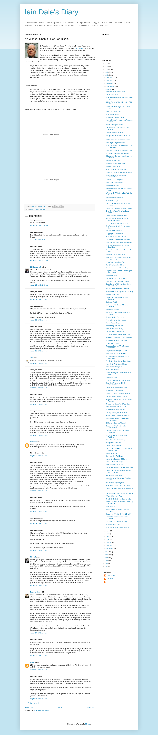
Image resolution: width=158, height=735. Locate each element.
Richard (33, 557)
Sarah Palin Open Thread (114, 125)
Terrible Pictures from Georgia (116, 353)
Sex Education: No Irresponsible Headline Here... (116, 176)
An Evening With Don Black (115, 326)
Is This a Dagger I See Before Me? (117, 153)
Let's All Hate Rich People (114, 462)
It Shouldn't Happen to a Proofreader (118, 140)
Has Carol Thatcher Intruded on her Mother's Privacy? (117, 219)
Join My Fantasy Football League (117, 413)
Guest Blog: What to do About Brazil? (118, 514)
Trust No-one (110, 506)
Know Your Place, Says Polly (115, 262)
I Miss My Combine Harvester (116, 254)
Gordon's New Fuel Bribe (114, 456)
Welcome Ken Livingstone (114, 180)
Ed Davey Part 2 (111, 302)
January (109, 548)
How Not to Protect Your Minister (117, 364)
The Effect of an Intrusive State (116, 407)
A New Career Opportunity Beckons (117, 415)
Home (60, 707)
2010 (107, 69)
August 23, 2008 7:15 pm (38, 523)
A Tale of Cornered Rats (114, 496)
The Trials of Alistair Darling (115, 117)
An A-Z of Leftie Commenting (115, 440)
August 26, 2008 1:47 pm (38, 699)
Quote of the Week (112, 94)
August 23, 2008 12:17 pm (39, 260)
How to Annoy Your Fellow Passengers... (119, 242)
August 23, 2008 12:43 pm (39, 285)
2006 (107, 555)
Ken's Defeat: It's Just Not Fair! (116, 236)
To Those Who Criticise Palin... (116, 92)
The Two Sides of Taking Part (115, 410)
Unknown (33, 442)
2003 (107, 563)
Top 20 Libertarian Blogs (114, 231)
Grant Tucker (111, 575)
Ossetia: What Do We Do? (115, 465)
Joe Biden (80, 48)
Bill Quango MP (35, 267)
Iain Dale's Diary (51, 12)
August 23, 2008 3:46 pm (38, 435)
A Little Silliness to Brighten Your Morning (119, 291)
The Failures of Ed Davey (114, 329)
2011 (107, 66)
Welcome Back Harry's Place (115, 163)
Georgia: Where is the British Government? (115, 384)
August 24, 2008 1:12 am (38, 633)
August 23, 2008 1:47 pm (38, 351)
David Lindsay (35, 592)
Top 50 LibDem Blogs (113, 161)
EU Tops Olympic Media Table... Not (118, 334)
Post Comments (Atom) (41, 711)
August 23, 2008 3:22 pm (38, 388)
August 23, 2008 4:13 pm (38, 491)
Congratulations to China (114, 475)
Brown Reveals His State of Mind (117, 223)
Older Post (90, 707)
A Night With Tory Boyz (113, 443)
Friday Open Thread (112, 343)
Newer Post (29, 707)
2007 (107, 552)
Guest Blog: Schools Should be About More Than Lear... (118, 471)
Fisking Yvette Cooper (113, 323)
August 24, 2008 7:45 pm (38, 655)
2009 (107, 72)
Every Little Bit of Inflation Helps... (117, 278)
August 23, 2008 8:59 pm (38, 585)
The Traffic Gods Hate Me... (115, 391)
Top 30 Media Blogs (112, 310)
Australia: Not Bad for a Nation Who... (118, 380)
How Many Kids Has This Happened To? (119, 281)
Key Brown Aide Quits (113, 111)
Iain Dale (110, 578)
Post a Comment (33, 703)
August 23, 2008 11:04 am (39, 225)
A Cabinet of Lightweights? (115, 483)
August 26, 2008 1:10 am (38, 670)
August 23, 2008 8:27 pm (38, 550)
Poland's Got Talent (112, 114)
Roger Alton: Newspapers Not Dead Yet (119, 208)
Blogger (87, 724)
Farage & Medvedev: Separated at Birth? (119, 172)
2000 (107, 566)
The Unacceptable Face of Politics (117, 527)
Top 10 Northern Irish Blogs (115, 265)
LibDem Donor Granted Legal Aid (117, 396)
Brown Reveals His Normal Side (116, 216)
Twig (31, 357)
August (109, 89)
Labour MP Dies (111, 377)
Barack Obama (34, 209)
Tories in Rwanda (112, 453)
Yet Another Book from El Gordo (116, 459)
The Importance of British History (117, 268)
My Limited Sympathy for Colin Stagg (118, 361)
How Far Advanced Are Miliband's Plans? (119, 150)
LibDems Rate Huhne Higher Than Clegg (119, 493)
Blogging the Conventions (114, 234)
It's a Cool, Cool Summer (114, 183)
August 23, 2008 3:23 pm (38, 404)
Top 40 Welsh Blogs (112, 185)
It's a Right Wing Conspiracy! (115, 143)
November (110, 80)
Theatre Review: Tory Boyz (115, 317)
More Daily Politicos (112, 370)
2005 (107, 558)
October (109, 83)
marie (32, 662)
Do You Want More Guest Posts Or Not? (119, 468)
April (108, 540)
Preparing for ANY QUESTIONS (116, 351)
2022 (107, 63)
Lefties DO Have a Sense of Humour (118, 393)
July (108, 531)
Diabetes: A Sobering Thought (116, 423)
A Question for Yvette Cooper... (116, 320)
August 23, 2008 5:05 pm (38, 511)
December (110, 77)
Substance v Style (112, 201)
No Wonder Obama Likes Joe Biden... (118, 239)
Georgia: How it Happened (115, 331)
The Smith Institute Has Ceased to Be (118, 499)
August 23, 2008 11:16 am (39, 240)
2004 (107, 560)
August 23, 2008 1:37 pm (38, 320)
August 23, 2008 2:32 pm (38, 363)
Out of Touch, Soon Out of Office (117, 388)
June (108, 534)
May (108, 537)
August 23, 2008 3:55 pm (38, 456)
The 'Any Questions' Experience (116, 340)
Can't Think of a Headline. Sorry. (116, 521)
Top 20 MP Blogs (111, 275)
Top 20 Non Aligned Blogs (114, 198)
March (109, 542)
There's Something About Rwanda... (118, 404)
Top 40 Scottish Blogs (113, 166)
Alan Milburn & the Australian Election (118, 486)
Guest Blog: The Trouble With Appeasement (116, 427)
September (110, 86)
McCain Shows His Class (114, 132)
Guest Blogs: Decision (113, 446)
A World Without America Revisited (117, 289)
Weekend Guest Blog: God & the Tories (119, 337)
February (110, 545)
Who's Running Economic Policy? (117, 169)
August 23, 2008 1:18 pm (38, 299)
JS (108, 582)
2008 (107, 75)
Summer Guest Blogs (113, 524)
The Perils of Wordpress (114, 367)
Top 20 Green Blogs (112, 294)
